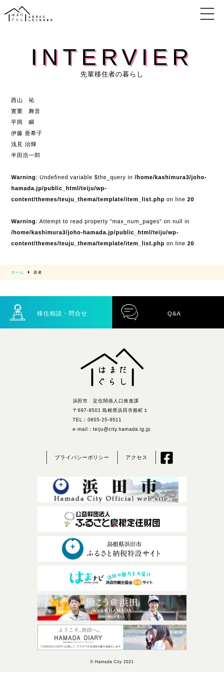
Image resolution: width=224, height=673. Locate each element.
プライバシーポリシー (82, 459)
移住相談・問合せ (48, 312)
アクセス (137, 459)
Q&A (151, 312)
